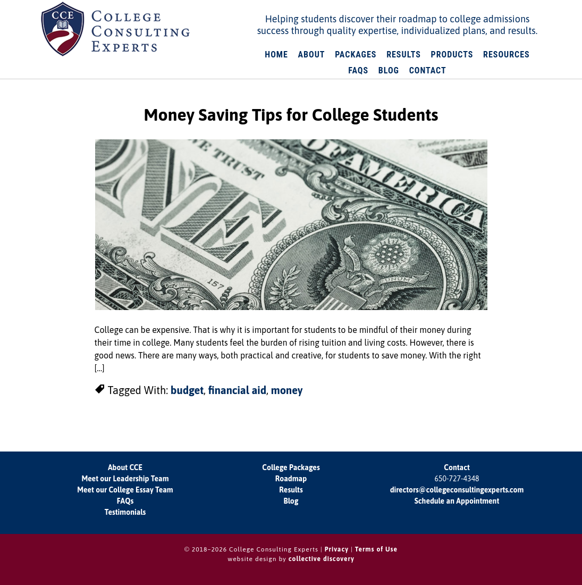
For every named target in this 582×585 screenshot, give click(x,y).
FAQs (125, 501)
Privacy (337, 549)
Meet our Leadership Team (124, 478)
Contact (456, 467)
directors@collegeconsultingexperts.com (457, 490)
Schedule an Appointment (457, 501)
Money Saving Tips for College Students (291, 114)
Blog (291, 501)
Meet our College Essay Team (125, 490)
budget (187, 390)
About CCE (125, 467)
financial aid (237, 390)
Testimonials (125, 512)
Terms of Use (376, 549)
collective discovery (322, 559)
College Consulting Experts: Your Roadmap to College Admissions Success (116, 29)
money (287, 390)
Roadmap (291, 478)
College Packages (290, 467)
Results (290, 490)
